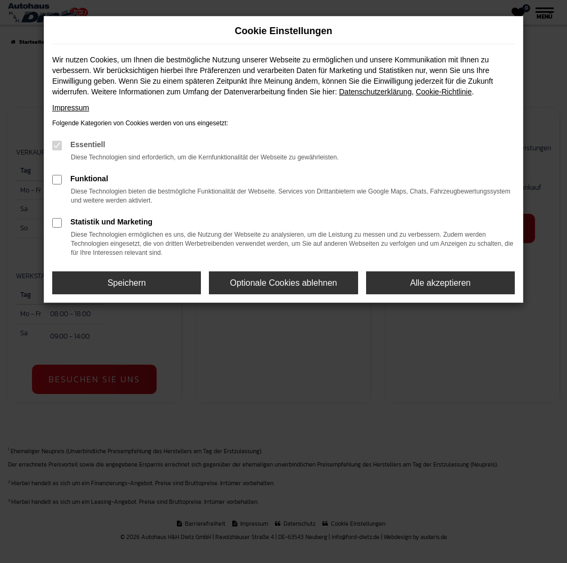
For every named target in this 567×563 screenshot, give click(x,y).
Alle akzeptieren (440, 282)
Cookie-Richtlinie (444, 91)
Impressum (70, 107)
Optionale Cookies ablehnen (283, 282)
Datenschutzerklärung (375, 91)
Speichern (127, 282)
